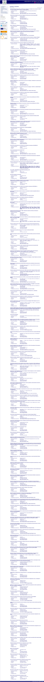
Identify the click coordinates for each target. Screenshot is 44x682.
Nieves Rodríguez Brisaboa (23, 48)
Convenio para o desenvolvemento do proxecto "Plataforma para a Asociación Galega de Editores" (23, 414)
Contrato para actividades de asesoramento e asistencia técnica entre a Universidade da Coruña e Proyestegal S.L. (25, 529)
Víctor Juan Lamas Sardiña (32, 13)
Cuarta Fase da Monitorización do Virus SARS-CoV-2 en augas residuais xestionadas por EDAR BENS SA (24, 92)
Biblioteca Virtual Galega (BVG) (14, 648)
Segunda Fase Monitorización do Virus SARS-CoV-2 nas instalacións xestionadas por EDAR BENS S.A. (23, 186)
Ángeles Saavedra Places (30, 73)
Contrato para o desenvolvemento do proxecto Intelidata (17, 50)
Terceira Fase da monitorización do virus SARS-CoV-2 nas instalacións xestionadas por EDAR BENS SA (24, 145)
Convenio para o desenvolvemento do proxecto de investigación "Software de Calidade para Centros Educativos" (25, 505)
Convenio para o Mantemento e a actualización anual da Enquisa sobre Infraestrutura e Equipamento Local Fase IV (25, 608)
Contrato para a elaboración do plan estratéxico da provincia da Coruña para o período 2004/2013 (23, 596)
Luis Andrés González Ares (23, 558)
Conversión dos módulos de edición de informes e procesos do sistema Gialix (20, 664)
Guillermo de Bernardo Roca (24, 101)
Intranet (42, 681)
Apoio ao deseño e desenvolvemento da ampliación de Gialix (18, 675)
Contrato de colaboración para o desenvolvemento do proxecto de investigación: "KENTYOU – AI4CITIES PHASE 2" (25, 86)
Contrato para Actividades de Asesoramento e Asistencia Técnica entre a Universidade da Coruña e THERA (24, 541)
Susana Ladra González (32, 66)
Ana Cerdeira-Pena (30, 221)
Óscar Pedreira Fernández (30, 195)
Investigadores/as (3, 6)
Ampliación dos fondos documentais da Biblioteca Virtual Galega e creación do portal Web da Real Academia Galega (25, 637)
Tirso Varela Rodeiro (31, 35)
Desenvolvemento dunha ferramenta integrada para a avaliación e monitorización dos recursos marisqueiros (24, 296)
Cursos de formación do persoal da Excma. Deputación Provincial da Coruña (20, 659)
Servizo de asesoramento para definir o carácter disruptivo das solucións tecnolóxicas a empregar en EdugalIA (25, 37)
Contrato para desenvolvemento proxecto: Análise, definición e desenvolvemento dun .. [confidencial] (23, 290)
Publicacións (2, 7)
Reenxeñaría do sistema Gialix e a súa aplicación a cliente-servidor (19, 669)
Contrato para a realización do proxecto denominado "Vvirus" (18, 426)
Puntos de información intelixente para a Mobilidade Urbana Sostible (19, 432)
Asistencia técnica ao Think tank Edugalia (15, 20)
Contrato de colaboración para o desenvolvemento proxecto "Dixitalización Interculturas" (22, 161)
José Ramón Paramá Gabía (23, 23)
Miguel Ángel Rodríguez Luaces (24, 13)
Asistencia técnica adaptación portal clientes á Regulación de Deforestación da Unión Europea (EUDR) (23, 15)
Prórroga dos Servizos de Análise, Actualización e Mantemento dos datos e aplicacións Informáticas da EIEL (24, 115)
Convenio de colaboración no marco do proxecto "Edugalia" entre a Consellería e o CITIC (22, 42)
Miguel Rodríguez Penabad (23, 167)
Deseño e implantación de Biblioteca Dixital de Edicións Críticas (18, 25)
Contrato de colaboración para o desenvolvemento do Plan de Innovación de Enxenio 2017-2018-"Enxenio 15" (24, 223)
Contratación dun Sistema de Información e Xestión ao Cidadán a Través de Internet (21, 487)
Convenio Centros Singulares (14, 314)
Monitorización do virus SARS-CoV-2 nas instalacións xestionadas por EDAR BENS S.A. (21, 197)
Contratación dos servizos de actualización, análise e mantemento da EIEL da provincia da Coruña (23, 351)
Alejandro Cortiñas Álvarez (32, 90)
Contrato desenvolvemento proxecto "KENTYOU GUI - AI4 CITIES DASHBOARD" (20, 127)
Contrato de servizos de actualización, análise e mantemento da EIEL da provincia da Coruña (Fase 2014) (24, 245)
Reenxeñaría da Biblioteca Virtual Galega (15, 174)
